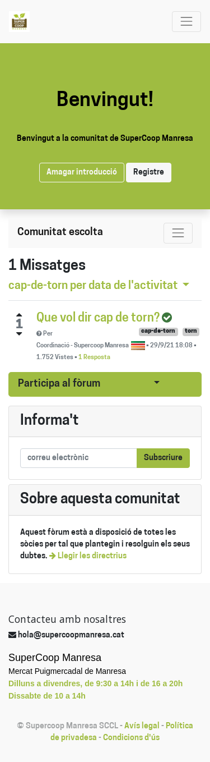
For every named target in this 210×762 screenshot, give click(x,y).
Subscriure (163, 458)
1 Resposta (94, 358)
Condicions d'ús (131, 738)
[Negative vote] (19, 334)
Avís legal (142, 726)
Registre (148, 172)
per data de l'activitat (94, 286)
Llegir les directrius (88, 556)
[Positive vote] (19, 315)
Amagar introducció (81, 172)
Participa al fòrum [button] (59, 384)
